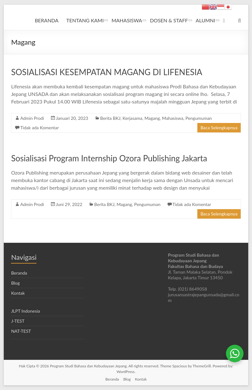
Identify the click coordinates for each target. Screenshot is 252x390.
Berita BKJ (110, 118)
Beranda (19, 273)
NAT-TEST (21, 331)
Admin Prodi (32, 118)
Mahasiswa (173, 118)
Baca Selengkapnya (218, 127)
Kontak (18, 293)
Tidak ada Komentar (39, 127)
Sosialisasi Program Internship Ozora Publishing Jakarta (109, 158)
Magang (152, 118)
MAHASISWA (127, 20)
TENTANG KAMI (85, 20)
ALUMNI (205, 20)
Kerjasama (132, 118)
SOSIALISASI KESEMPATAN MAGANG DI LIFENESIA (106, 72)
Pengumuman (198, 118)
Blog (15, 283)
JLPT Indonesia (25, 311)
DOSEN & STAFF (169, 20)
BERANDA (46, 20)
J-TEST (17, 321)
